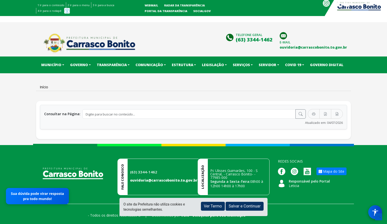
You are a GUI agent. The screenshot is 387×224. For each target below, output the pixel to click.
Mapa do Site (331, 171)
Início (44, 87)
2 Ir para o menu (79, 5)
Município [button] (51, 64)
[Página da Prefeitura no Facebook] (283, 171)
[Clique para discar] (230, 37)
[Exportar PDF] (325, 114)
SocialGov (202, 11)
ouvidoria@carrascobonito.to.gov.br (163, 180)
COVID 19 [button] (293, 64)
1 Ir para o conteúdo (51, 5)
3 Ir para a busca (103, 5)
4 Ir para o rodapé (49, 11)
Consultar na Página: (62, 114)
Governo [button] (79, 64)
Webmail (151, 5)
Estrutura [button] (182, 64)
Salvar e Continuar (245, 206)
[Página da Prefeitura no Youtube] (308, 171)
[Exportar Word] (337, 114)
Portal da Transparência (166, 11)
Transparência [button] (112, 64)
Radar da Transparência (184, 5)
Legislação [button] (213, 64)
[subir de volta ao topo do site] (378, 216)
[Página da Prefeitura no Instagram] (296, 171)
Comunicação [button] (149, 64)
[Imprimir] (314, 114)
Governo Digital (326, 64)
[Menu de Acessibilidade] (375, 212)
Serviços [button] (241, 64)
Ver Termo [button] (213, 206)
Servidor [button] (267, 64)
